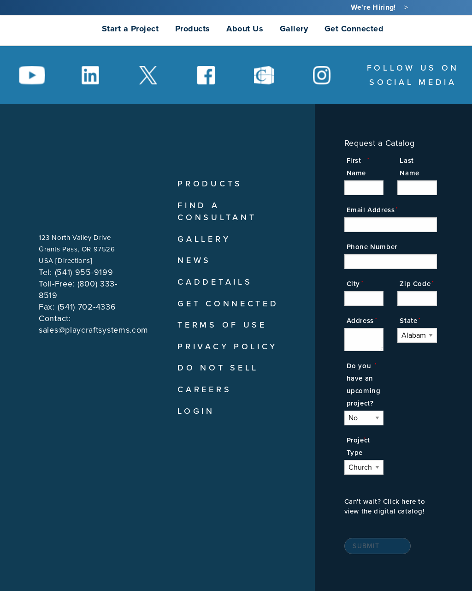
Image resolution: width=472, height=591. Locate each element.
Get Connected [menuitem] (354, 29)
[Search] (401, 28)
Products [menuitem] (192, 29)
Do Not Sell (218, 368)
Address (360, 320)
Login (196, 411)
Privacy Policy (227, 346)
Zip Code (415, 284)
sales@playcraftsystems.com (93, 330)
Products (209, 184)
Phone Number (372, 247)
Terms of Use (221, 325)
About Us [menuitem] (244, 29)
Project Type (358, 446)
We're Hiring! (373, 7)
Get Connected (227, 303)
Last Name (409, 166)
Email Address (371, 210)
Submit (366, 546)
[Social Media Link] (32, 75)
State (408, 320)
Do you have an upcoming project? (364, 384)
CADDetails (214, 282)
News (194, 260)
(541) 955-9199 (84, 272)
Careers (204, 389)
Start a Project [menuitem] (130, 29)
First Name (356, 166)
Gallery (203, 239)
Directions (74, 261)
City (353, 284)
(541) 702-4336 (87, 307)
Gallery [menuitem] (294, 29)
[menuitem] (50, 28)
